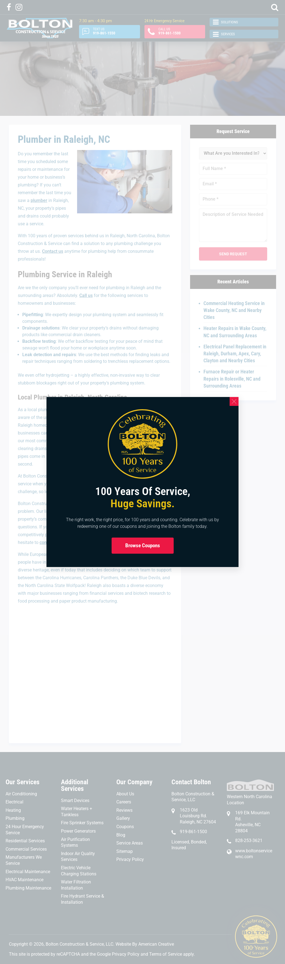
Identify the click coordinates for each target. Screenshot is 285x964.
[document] (142, 482)
